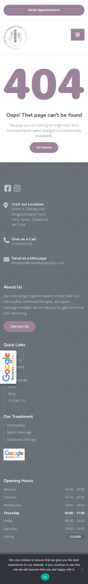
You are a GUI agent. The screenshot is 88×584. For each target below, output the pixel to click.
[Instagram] (17, 190)
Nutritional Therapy (21, 439)
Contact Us (19, 326)
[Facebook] (8, 190)
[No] (82, 569)
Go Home (44, 147)
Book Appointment (44, 10)
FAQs (12, 387)
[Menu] (77, 35)
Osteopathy (16, 425)
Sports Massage (19, 432)
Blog (11, 393)
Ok (45, 577)
